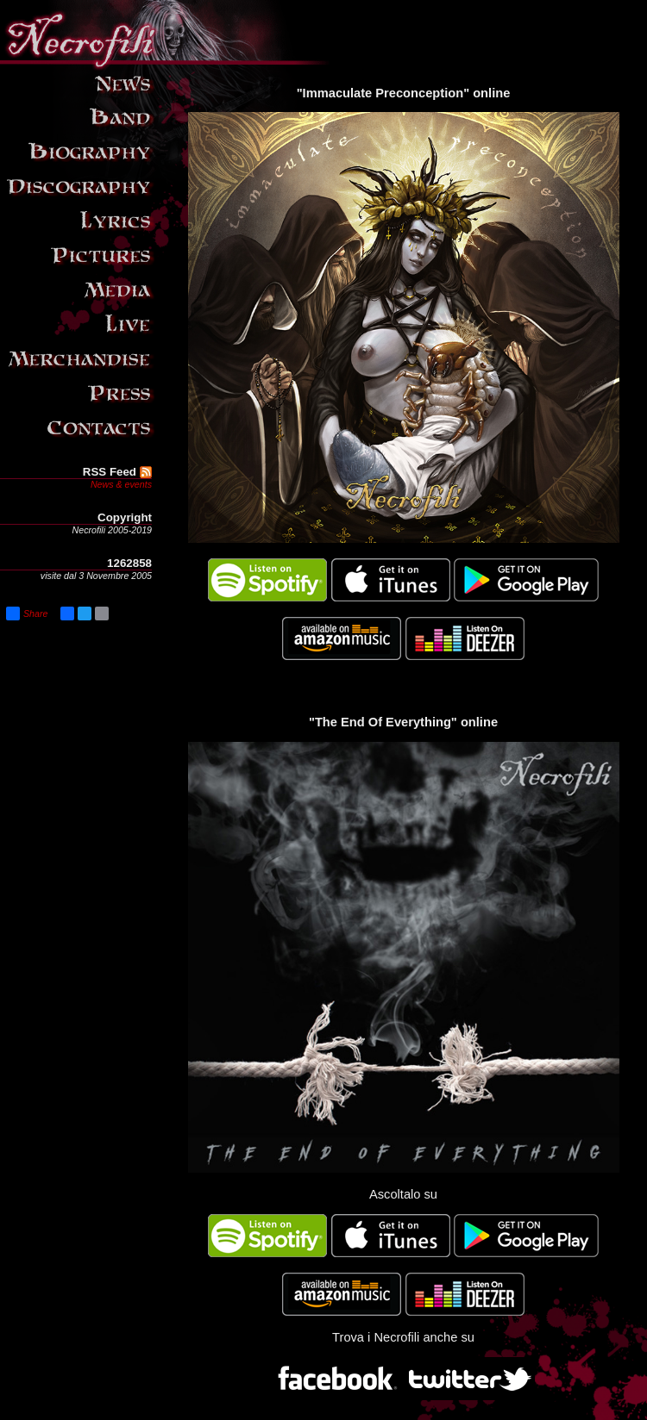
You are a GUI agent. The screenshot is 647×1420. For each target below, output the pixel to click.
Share (26, 613)
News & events (121, 484)
